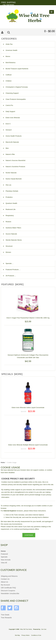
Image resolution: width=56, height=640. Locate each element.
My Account (5, 585)
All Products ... (9, 276)
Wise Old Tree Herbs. (26, 629)
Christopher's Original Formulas (15, 87)
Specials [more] (12, 374)
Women (7, 252)
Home (3, 462)
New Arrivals (5, 560)
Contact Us (5, 579)
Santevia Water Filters (12, 228)
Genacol (7, 130)
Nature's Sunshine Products (14, 166)
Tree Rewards (6, 618)
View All (4, 563)
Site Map (17, 635)
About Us (4, 582)
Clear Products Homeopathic (14, 99)
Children (7, 81)
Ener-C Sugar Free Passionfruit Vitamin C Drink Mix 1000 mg (28, 316)
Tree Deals (5, 615)
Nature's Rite (9, 154)
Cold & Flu (8, 105)
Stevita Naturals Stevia (12, 240)
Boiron (6, 56)
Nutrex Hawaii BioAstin (12, 179)
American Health (10, 50)
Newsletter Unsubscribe (10, 593)
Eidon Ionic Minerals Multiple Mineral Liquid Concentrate (28, 443)
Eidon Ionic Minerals (11, 117)
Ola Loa (7, 185)
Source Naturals (10, 234)
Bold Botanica (9, 62)
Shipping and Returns (9, 576)
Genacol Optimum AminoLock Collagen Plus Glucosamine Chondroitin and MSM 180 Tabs (28, 355)
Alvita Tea (8, 44)
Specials (4, 557)
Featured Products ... (11, 269)
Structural (7, 246)
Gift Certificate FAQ (8, 588)
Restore (7, 221)
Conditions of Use (36, 635)
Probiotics (8, 197)
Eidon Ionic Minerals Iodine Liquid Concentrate (28, 406)
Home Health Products (12, 136)
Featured (4, 554)
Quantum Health (10, 203)
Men (6, 148)
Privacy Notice (25, 635)
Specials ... (8, 263)
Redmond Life (9, 209)
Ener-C (7, 124)
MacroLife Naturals (11, 142)
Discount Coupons (8, 591)
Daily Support (9, 111)
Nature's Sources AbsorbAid (14, 160)
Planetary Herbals (10, 191)
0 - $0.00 (49, 31)
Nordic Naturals (10, 173)
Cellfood (7, 75)
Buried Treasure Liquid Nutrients (15, 69)
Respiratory (8, 215)
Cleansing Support (11, 93)
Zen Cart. (43, 629)
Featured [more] (12, 284)
